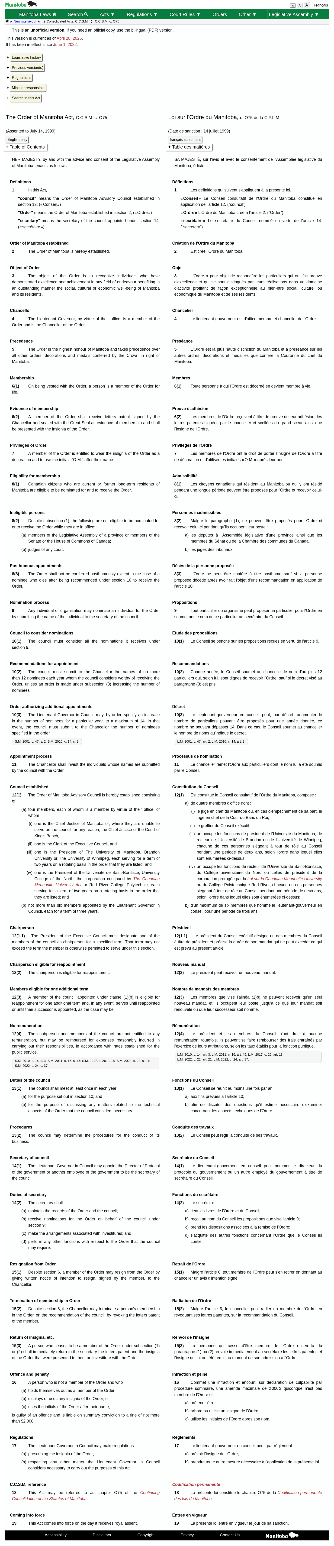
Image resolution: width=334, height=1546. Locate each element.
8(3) (16, 574)
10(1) (18, 641)
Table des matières (191, 146)
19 (15, 1523)
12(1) (18, 795)
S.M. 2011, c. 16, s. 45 (64, 1061)
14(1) (18, 1166)
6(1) (16, 386)
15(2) (18, 1309)
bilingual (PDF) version (152, 30)
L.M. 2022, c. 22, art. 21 (194, 1059)
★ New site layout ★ (25, 21)
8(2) (16, 520)
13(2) (18, 1135)
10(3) (18, 714)
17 (15, 1445)
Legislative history (26, 57)
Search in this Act (26, 98)
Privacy (187, 1535)
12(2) (18, 972)
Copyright (146, 1535)
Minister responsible (28, 88)
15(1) (18, 1272)
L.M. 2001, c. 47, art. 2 (193, 741)
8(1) (16, 484)
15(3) (18, 1345)
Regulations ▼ (142, 14)
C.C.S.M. (82, 21)
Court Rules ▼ (185, 14)
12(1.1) (19, 936)
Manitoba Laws (37, 14)
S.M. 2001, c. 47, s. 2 (30, 741)
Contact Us (230, 1535)
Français (321, 5)
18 (15, 1492)
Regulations (21, 78)
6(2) (16, 416)
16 (15, 1382)
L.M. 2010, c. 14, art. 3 (193, 1054)
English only (17, 140)
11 (15, 764)
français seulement (185, 140)
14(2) (18, 1202)
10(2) (18, 672)
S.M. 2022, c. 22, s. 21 (132, 1061)
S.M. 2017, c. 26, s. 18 (98, 1061)
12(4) (18, 1034)
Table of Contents (27, 146)
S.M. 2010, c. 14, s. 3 (30, 1061)
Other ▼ (248, 14)
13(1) (18, 1088)
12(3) (18, 997)
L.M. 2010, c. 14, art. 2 (228, 741)
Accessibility (56, 1535)
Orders (219, 14)
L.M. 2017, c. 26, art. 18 (265, 1054)
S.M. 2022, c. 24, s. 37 (31, 1065)
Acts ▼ (107, 14)
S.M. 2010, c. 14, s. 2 (63, 741)
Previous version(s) (27, 68)
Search (78, 14)
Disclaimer (102, 1535)
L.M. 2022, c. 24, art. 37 (231, 1059)
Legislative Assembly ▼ (294, 14)
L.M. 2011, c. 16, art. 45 (229, 1054)
